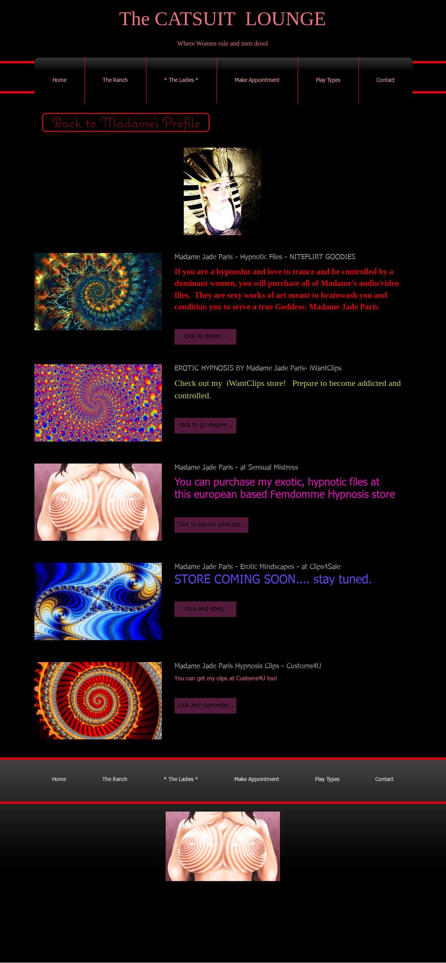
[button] (205, 337)
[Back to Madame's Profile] (126, 122)
